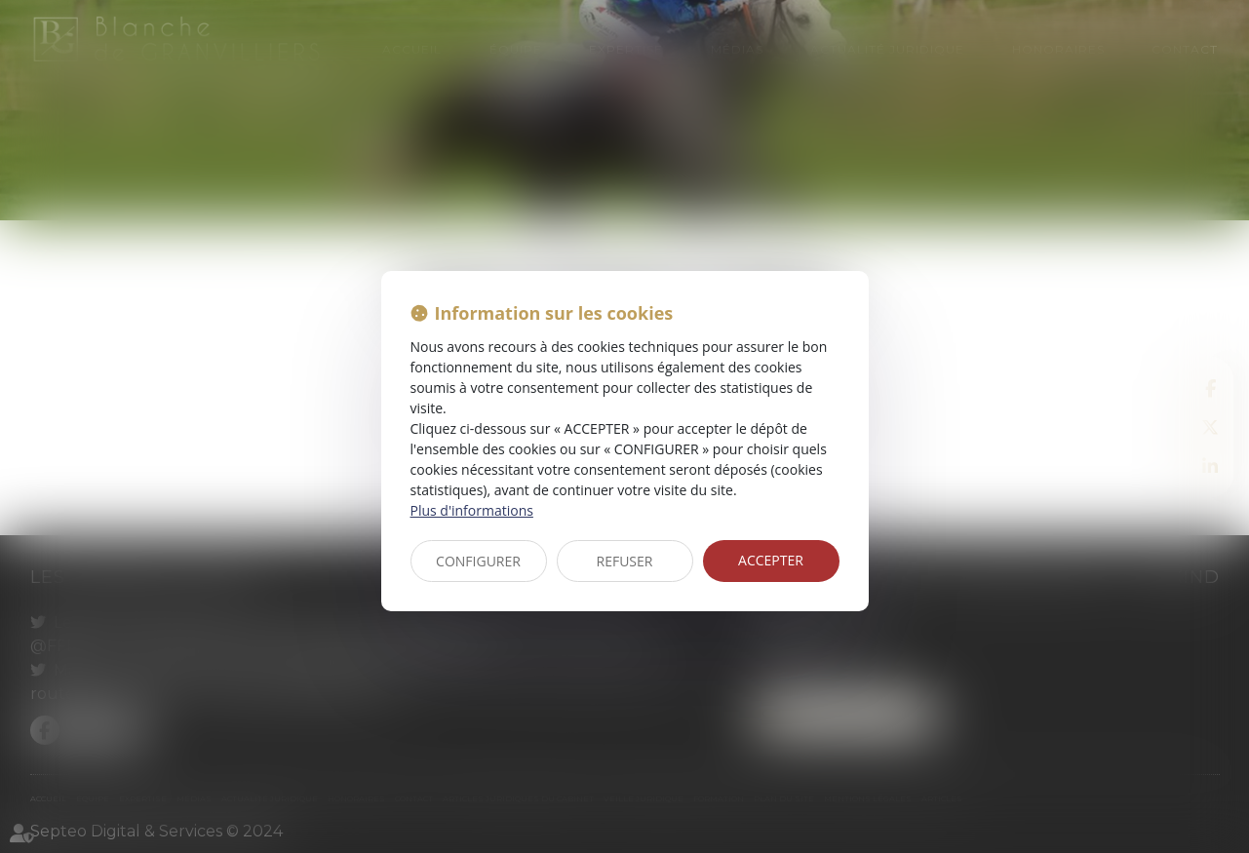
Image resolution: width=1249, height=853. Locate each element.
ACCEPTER (770, 560)
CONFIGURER (478, 561)
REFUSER (625, 561)
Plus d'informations (471, 510)
